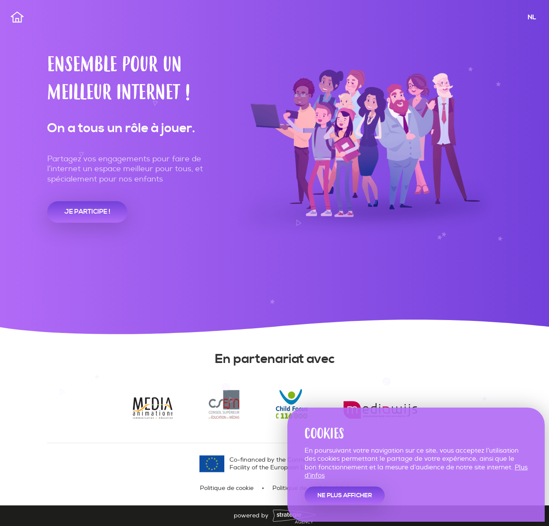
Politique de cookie (226, 488)
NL (532, 17)
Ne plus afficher (344, 495)
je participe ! (87, 212)
